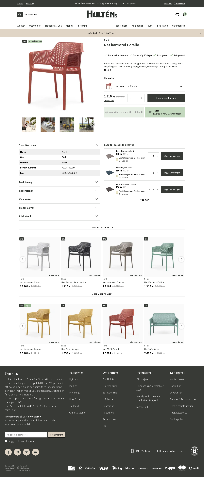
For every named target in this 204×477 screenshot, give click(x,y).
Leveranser (176, 392)
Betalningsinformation (182, 406)
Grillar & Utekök (77, 412)
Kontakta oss (177, 379)
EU (104, 426)
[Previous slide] (26, 124)
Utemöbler (75, 399)
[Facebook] (8, 452)
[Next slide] (92, 124)
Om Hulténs (109, 379)
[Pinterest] (26, 452)
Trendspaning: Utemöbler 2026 (149, 387)
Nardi (107, 39)
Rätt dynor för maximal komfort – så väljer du (148, 398)
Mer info (108, 70)
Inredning (74, 392)
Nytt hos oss (76, 379)
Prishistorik (109, 100)
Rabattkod (108, 412)
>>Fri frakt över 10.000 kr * (101, 33)
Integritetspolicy (178, 412)
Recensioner (109, 419)
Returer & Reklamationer (183, 399)
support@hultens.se (172, 451)
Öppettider (179, 3)
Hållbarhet (108, 399)
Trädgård (74, 406)
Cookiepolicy (176, 419)
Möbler (73, 386)
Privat (20, 3)
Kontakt (168, 3)
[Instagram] (17, 452)
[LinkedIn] (35, 452)
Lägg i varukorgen (166, 98)
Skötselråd (142, 407)
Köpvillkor (175, 386)
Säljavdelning (110, 392)
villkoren (29, 441)
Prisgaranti (108, 406)
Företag (30, 3)
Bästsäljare (142, 379)
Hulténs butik (110, 386)
